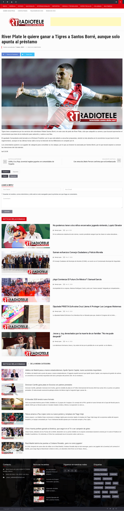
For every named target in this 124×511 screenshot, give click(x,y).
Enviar (6, 211)
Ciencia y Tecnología (70, 6)
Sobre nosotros (9, 11)
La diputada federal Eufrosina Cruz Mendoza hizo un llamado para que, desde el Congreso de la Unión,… (84, 315)
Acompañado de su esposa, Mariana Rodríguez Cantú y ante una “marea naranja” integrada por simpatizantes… (87, 288)
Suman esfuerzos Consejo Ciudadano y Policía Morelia (78, 252)
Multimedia (108, 6)
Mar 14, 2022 (70, 341)
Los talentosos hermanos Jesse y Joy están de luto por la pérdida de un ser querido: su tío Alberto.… (83, 345)
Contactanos (22, 11)
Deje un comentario (35, 47)
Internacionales (43, 6)
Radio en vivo (51, 11)
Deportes (56, 6)
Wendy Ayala (58, 230)
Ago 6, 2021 (69, 230)
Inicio (5, 6)
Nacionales (30, 6)
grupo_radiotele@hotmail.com (15, 477)
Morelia (12, 6)
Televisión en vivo (36, 11)
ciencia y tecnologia (100, 469)
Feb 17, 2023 (70, 257)
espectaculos (107, 478)
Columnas (97, 6)
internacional (98, 487)
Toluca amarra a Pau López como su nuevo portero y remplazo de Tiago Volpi (54, 414)
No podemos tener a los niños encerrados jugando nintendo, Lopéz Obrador (87, 225)
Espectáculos (85, 6)
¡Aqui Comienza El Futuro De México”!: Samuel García (77, 279)
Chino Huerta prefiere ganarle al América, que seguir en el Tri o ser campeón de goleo (57, 429)
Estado (20, 6)
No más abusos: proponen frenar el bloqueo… (51, 472)
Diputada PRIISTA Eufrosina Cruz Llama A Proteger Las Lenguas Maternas (87, 306)
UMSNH (115, 496)
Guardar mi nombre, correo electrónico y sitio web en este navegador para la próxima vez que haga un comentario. (40, 194)
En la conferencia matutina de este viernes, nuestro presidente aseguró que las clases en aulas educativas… (85, 234)
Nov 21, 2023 (70, 284)
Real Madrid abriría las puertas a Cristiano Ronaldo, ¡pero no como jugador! (53, 443)
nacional (97, 496)
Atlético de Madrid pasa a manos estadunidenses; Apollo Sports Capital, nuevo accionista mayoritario (63, 370)
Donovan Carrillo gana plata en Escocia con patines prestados (48, 385)
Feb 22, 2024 (70, 311)
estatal (116, 483)
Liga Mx (97, 492)
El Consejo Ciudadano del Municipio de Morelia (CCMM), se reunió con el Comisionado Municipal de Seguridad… (87, 261)
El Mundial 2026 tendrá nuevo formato (39, 399)
